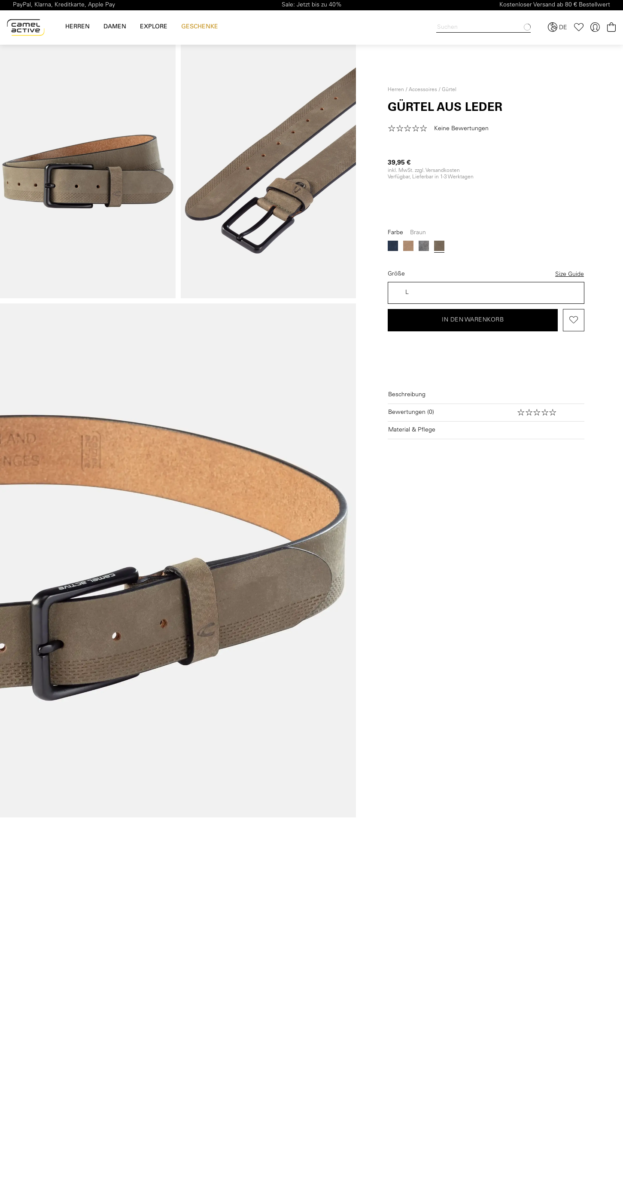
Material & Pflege (411, 430)
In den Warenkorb (473, 320)
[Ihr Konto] (595, 27)
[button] (441, 129)
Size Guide (569, 275)
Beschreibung (406, 395)
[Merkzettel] (579, 27)
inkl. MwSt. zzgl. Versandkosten (424, 170)
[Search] (483, 27)
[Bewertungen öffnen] (486, 412)
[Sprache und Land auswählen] (557, 27)
